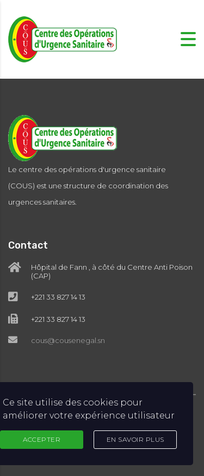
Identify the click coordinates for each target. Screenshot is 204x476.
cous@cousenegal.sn (68, 340)
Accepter (41, 439)
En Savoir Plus (135, 439)
